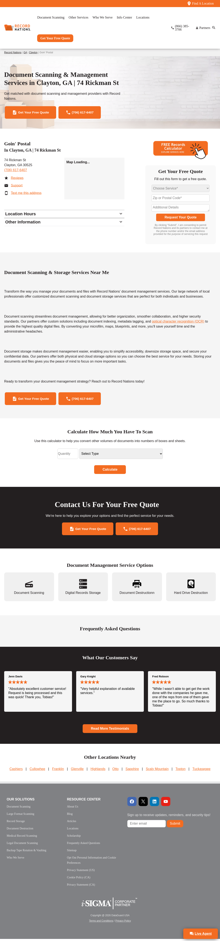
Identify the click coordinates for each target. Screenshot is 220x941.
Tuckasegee (201, 771)
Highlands (98, 771)
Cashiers (16, 771)
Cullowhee (37, 771)
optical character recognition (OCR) (178, 322)
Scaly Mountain (157, 771)
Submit (175, 826)
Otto (115, 771)
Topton (181, 771)
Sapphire (132, 771)
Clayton (33, 52)
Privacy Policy (123, 922)
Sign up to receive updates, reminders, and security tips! (168, 817)
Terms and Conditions (101, 922)
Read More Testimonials (110, 730)
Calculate (109, 471)
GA (25, 52)
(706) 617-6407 (15, 170)
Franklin (58, 771)
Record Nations (12, 52)
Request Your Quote (180, 218)
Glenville (77, 771)
